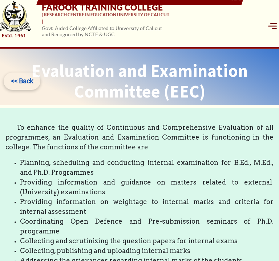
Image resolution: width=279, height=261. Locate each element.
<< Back (22, 81)
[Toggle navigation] (272, 26)
